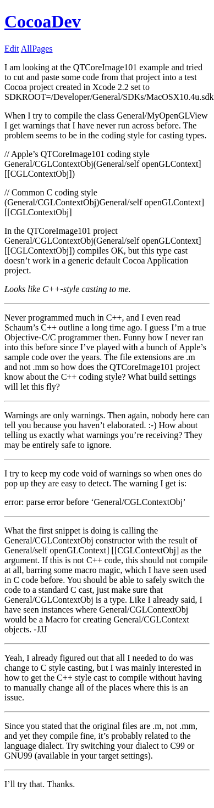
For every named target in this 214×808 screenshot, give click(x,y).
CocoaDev (42, 21)
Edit (11, 48)
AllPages (37, 48)
